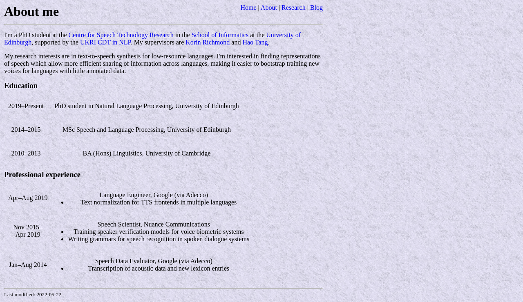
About (269, 7)
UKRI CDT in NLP (105, 42)
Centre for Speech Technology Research (121, 34)
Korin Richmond (208, 42)
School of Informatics (220, 34)
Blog (316, 7)
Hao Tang (255, 42)
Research (294, 7)
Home (248, 7)
